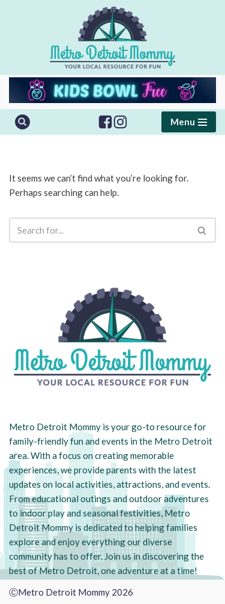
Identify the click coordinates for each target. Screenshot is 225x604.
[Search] (22, 121)
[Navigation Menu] (188, 121)
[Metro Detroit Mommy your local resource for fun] (112, 37)
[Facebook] (105, 121)
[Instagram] (120, 121)
